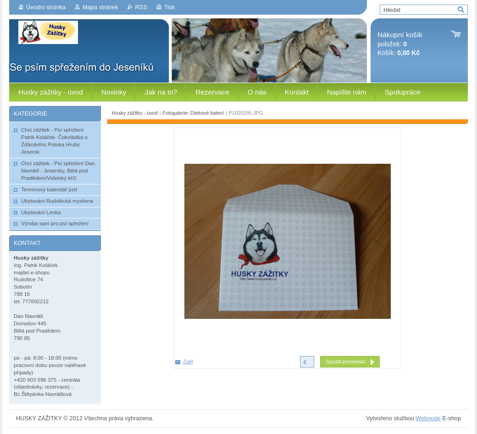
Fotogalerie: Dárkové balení (193, 113)
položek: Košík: (399, 43)
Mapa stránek (100, 7)
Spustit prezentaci (346, 361)
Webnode (428, 418)
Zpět (188, 361)
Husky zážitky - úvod (135, 113)
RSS (141, 7)
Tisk (169, 7)
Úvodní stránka (46, 7)
